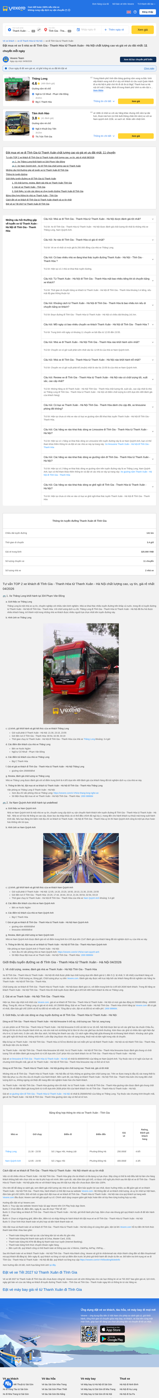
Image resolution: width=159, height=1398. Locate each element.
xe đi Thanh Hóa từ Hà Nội (28, 41)
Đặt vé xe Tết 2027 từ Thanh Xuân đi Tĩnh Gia (27, 204)
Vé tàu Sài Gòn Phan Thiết (54, 1389)
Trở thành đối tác (147, 4)
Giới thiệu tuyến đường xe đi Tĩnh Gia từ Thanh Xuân (31, 178)
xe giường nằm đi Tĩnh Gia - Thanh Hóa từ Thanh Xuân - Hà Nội (39, 1094)
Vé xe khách (8, 41)
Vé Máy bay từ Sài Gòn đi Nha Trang (98, 1389)
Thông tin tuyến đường (16, 174)
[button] (98, 219)
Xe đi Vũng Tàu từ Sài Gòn (15, 1389)
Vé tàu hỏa (48, 1378)
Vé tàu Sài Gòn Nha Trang (54, 1384)
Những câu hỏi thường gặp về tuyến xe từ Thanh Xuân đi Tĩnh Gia (37, 170)
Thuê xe (125, 1378)
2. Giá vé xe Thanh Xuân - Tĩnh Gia (28, 187)
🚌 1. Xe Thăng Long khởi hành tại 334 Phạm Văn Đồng (38, 161)
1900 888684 (87, 796)
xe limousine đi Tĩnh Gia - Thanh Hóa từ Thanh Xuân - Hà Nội (38, 1059)
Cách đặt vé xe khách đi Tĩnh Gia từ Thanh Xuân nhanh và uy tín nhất (39, 200)
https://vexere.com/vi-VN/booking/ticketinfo (100, 1260)
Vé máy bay (88, 1378)
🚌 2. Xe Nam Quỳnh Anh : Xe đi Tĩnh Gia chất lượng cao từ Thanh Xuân (46, 166)
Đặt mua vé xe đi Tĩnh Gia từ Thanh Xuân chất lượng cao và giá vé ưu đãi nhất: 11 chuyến (60, 152)
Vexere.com (72, 978)
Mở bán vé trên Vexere (123, 4)
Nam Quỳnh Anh (91, 898)
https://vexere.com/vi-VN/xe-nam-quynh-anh (78, 952)
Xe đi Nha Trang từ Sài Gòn (16, 1394)
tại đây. (52, 1265)
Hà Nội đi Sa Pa (127, 1394)
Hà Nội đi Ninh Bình (129, 1384)
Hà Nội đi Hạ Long (128, 1389)
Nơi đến (52, 28)
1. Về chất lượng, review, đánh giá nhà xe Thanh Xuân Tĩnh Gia (42, 183)
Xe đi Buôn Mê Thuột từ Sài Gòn (18, 1384)
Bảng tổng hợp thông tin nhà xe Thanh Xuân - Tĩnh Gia (32, 195)
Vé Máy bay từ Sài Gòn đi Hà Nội (96, 1394)
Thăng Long (89, 739)
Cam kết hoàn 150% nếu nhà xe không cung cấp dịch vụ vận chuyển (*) (47, 8)
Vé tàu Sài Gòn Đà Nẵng (53, 1394)
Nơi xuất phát (18, 28)
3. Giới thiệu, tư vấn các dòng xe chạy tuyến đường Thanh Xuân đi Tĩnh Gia (47, 191)
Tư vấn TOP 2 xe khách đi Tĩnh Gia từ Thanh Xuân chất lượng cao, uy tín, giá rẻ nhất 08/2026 (50, 157)
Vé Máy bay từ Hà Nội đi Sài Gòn (96, 1384)
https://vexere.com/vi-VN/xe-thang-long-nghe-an (76, 793)
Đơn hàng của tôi (100, 4)
